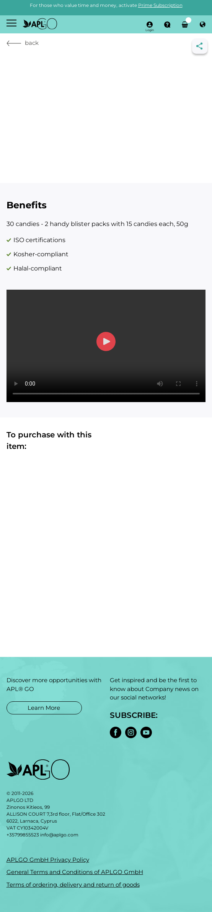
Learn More (44, 707)
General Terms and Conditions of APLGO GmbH (75, 872)
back (23, 42)
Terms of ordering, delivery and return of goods (73, 884)
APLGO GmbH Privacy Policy (48, 859)
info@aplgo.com (59, 835)
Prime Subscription (160, 5)
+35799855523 (23, 835)
